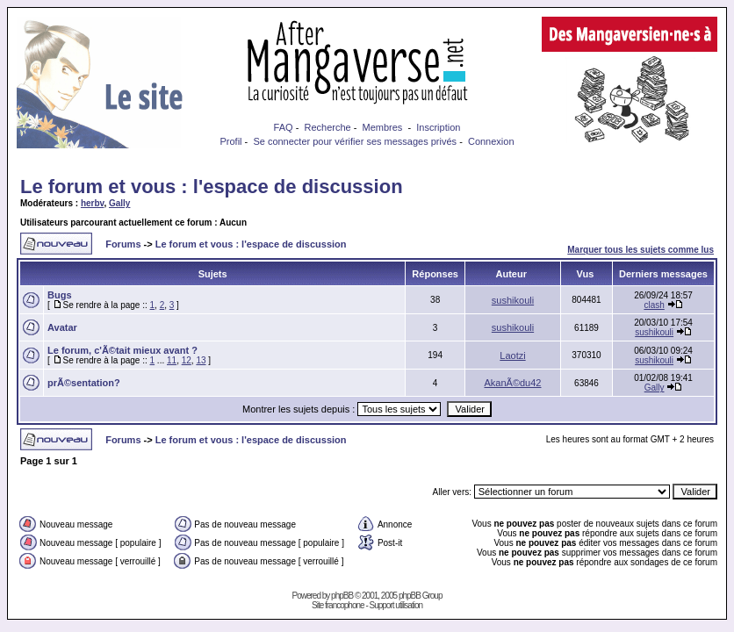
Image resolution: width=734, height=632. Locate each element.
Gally (119, 203)
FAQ (283, 127)
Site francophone (338, 605)
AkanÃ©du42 (512, 382)
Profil (230, 141)
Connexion (491, 141)
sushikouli (513, 300)
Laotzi (512, 355)
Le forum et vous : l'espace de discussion (211, 187)
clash (654, 305)
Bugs (59, 295)
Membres (383, 127)
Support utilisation (396, 605)
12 (186, 360)
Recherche (327, 127)
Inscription (438, 127)
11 (171, 360)
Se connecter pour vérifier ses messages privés (355, 141)
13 (200, 360)
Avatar (62, 327)
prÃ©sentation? (83, 382)
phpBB (342, 595)
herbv (92, 203)
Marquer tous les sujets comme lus (640, 250)
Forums (122, 244)
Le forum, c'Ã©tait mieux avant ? (122, 350)
